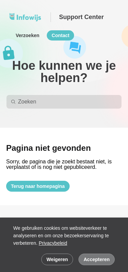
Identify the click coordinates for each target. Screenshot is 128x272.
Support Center (81, 17)
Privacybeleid (53, 243)
